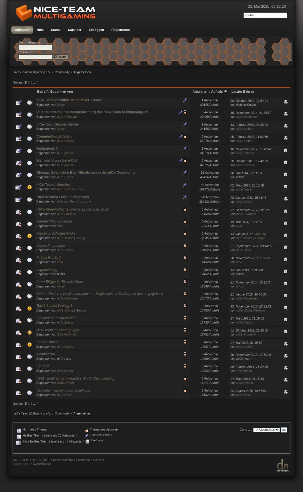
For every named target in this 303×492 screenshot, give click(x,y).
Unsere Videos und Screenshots (62, 197)
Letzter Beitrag (243, 91)
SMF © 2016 (40, 460)
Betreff (42, 91)
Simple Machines (63, 460)
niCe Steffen (244, 128)
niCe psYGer (66, 153)
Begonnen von (61, 91)
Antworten (200, 91)
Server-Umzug (47, 342)
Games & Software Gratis (55, 233)
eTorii (61, 286)
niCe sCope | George (71, 238)
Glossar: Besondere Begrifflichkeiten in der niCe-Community (85, 172)
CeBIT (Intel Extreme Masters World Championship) (75, 378)
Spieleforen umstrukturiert (55, 318)
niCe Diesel (65, 177)
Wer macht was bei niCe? (57, 160)
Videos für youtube (50, 246)
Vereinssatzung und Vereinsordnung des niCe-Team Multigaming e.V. (92, 112)
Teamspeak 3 (47, 148)
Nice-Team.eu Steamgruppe (57, 330)
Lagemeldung (46, 270)
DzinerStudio (42, 463)
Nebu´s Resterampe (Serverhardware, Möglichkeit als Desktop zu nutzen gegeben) (99, 294)
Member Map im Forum (54, 221)
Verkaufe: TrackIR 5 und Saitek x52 (63, 390)
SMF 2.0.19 (21, 460)
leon (60, 262)
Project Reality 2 (48, 258)
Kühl (60, 226)
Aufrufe (219, 91)
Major (61, 104)
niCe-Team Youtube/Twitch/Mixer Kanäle (69, 100)
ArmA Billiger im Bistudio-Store (59, 282)
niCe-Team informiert (53, 185)
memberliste (45, 354)
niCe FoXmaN (67, 214)
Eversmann (65, 370)
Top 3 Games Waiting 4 (54, 306)
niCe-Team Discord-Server (57, 124)
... (35, 82)
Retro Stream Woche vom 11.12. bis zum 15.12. (72, 209)
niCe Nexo (64, 394)
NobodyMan (65, 382)
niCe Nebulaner (68, 116)
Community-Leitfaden (53, 136)
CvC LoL (43, 366)
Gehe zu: (246, 429)
